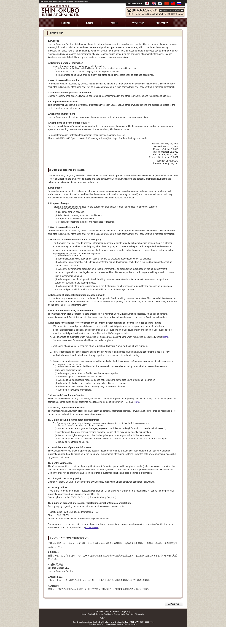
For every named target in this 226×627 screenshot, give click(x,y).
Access (116, 611)
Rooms (108, 611)
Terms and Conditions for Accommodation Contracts (114, 614)
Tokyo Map (126, 611)
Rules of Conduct (87, 614)
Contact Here (91, 527)
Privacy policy (140, 614)
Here (165, 337)
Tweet (102, 618)
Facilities (99, 611)
